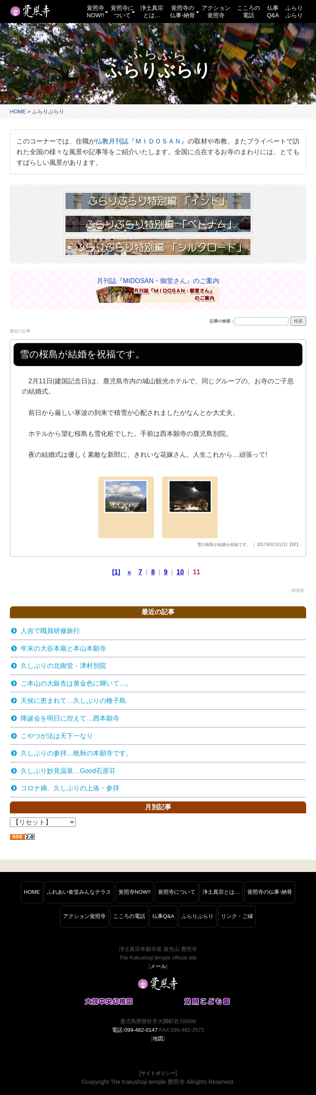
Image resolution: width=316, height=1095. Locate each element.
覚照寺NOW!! (134, 892)
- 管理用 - (297, 591)
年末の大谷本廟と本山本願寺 (63, 648)
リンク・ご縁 (237, 916)
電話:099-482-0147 (135, 1030)
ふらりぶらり (294, 11)
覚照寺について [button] (123, 11)
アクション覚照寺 (216, 11)
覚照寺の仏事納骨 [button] (184, 11)
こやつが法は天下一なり (57, 736)
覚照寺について (176, 892)
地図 (158, 1038)
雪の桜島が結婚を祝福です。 (224, 545)
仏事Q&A (273, 11)
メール (158, 966)
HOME (18, 111)
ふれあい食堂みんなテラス (79, 892)
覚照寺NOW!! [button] (97, 11)
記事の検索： (222, 321)
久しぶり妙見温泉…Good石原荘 (68, 771)
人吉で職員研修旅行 (50, 631)
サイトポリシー (158, 1073)
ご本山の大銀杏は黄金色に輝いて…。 (76, 683)
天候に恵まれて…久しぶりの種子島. (74, 701)
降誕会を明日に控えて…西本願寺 (70, 718)
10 (180, 572)
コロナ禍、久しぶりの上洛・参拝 (70, 788)
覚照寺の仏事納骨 (269, 892)
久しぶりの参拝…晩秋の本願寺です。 (76, 753)
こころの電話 (248, 11)
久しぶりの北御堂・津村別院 (63, 666)
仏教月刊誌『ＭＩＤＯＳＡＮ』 (141, 141)
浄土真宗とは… (151, 11)
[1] (116, 572)
